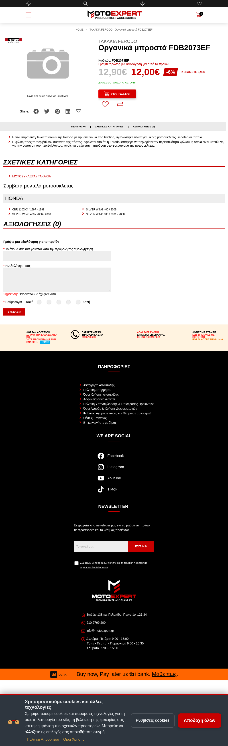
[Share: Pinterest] (58, 111)
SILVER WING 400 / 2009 (101, 209)
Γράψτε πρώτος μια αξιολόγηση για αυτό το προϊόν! (133, 64)
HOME (79, 29)
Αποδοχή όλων (200, 720)
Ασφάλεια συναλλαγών (99, 399)
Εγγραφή (141, 546)
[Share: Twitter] (47, 111)
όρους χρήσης (108, 562)
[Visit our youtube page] (113, 480)
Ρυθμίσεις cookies (152, 720)
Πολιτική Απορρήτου (97, 390)
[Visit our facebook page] (113, 458)
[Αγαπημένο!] (105, 104)
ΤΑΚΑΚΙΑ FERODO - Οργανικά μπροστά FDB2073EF (121, 29)
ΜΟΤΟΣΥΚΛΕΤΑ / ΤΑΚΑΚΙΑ (31, 176)
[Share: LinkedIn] (68, 111)
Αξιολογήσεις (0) (144, 127)
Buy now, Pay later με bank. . (114, 674)
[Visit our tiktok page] (113, 491)
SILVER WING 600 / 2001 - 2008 (105, 214)
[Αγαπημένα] (199, 3)
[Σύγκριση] (120, 104)
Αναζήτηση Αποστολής (98, 385)
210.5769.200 (96, 622)
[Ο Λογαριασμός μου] (142, 3)
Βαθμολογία (13, 302)
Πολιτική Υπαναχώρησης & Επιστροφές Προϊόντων (118, 404)
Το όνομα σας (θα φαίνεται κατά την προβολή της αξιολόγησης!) (49, 249)
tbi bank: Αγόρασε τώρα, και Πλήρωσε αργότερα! (117, 413)
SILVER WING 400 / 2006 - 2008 (31, 214)
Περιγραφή (78, 127)
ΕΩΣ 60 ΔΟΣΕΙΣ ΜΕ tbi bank (207, 339)
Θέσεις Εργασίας (95, 418)
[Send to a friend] (78, 111)
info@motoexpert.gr (100, 630)
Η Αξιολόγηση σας (18, 266)
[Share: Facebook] (36, 111)
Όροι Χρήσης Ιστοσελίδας (101, 394)
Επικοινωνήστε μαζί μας (99, 422)
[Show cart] (198, 15)
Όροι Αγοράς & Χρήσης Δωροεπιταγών (110, 408)
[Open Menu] (28, 15)
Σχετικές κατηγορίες (109, 127)
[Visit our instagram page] (113, 469)
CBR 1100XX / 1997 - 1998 (28, 209)
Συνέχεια (14, 311)
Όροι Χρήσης (73, 739)
